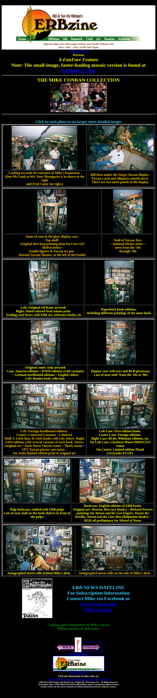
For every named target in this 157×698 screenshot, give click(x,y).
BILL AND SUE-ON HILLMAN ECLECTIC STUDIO (78, 679)
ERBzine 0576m (78, 70)
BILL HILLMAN (78, 672)
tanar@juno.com (98, 604)
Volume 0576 (78, 51)
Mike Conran (98, 609)
